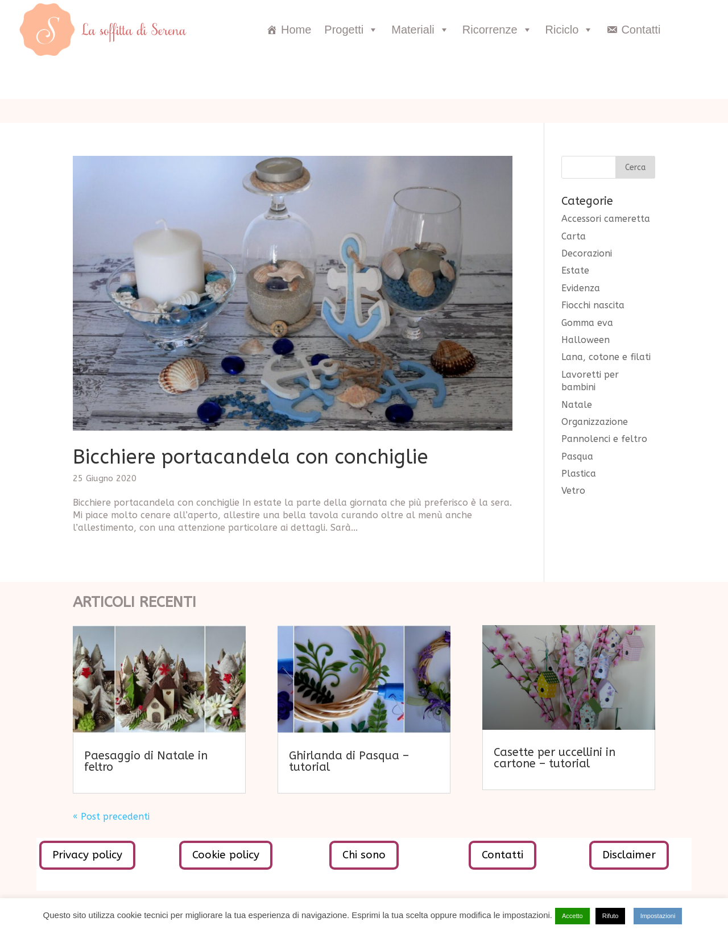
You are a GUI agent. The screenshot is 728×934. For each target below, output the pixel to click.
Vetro (573, 490)
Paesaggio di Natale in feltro (146, 761)
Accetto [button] (572, 915)
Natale (576, 404)
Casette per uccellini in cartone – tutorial (554, 758)
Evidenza (580, 288)
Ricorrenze (497, 29)
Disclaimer (629, 855)
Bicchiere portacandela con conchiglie (250, 457)
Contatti (640, 29)
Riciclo (569, 29)
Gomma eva (587, 322)
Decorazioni (586, 253)
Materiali (420, 29)
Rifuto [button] (610, 915)
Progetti (351, 29)
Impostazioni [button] (658, 915)
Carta (573, 236)
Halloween (585, 339)
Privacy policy (87, 855)
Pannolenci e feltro (604, 438)
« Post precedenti (111, 816)
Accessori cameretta (605, 218)
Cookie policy (225, 855)
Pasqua (577, 456)
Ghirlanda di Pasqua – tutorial (349, 761)
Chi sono (364, 855)
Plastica (578, 473)
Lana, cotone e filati (606, 357)
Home (296, 29)
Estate (575, 270)
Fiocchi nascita (592, 305)
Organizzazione (594, 421)
